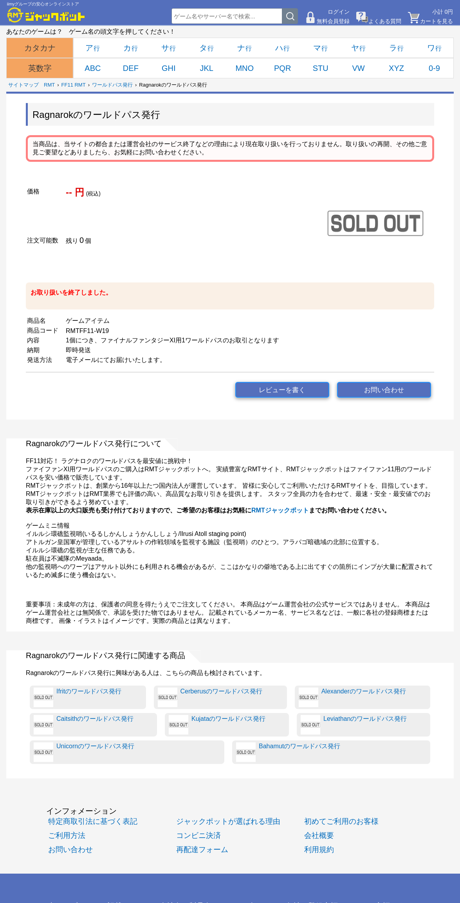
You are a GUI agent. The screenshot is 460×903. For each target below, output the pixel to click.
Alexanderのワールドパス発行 (352, 697)
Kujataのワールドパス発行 (217, 725)
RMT (49, 85)
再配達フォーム (202, 849)
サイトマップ (23, 85)
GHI (169, 68)
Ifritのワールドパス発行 (77, 697)
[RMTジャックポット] (46, 15)
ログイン (339, 11)
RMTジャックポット (280, 510)
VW (358, 68)
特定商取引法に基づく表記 (92, 821)
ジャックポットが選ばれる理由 (228, 821)
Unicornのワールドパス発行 (84, 752)
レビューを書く (282, 390)
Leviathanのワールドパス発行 (354, 725)
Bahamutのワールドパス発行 (288, 752)
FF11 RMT (73, 85)
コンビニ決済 (198, 835)
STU (320, 68)
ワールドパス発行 (112, 85)
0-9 (434, 68)
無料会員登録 (333, 21)
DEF (131, 68)
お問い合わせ (384, 390)
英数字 (40, 68)
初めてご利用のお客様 (341, 821)
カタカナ (40, 47)
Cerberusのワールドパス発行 (210, 697)
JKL (206, 68)
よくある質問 (384, 21)
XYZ (396, 68)
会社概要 (319, 835)
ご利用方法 (66, 835)
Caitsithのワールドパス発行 (83, 725)
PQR (282, 68)
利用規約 (319, 849)
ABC (93, 68)
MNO (244, 68)
